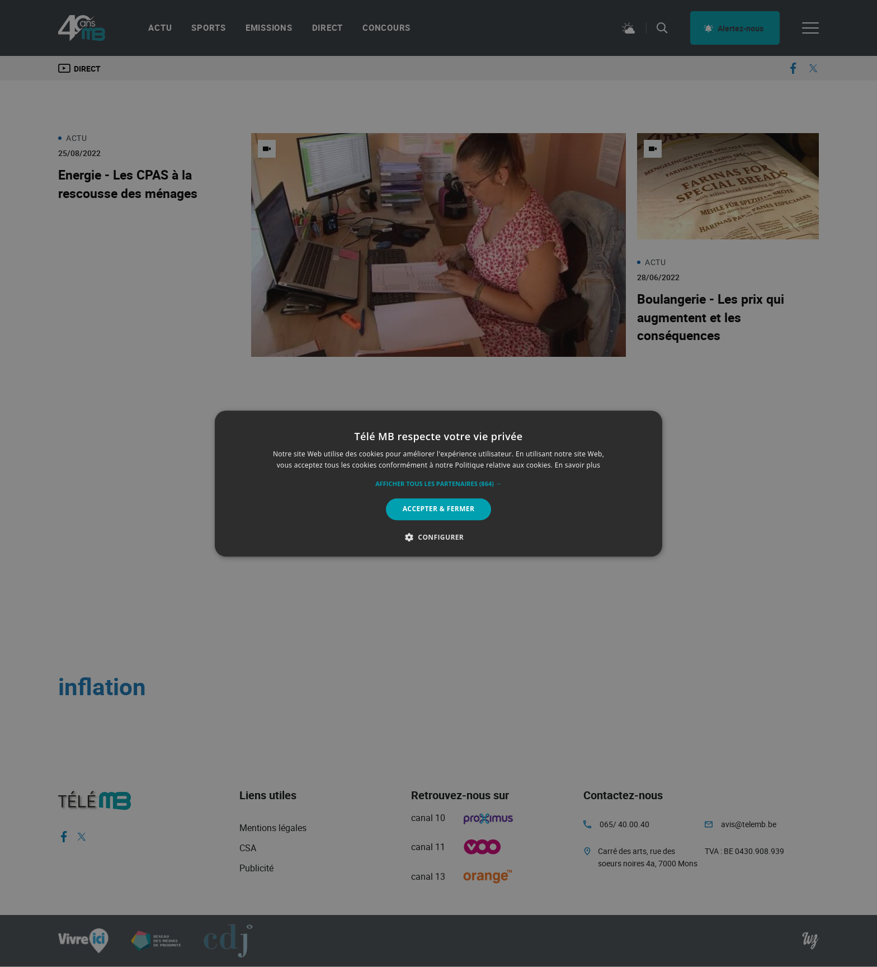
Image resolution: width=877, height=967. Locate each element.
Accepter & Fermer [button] (439, 509)
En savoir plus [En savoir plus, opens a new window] (577, 465)
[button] (438, 484)
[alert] (438, 483)
